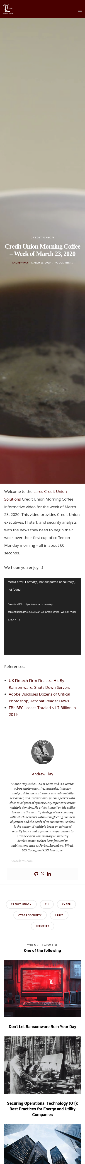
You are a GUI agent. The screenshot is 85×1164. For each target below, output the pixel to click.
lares (59, 915)
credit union (21, 904)
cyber (66, 904)
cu (47, 904)
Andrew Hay (20, 262)
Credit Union (42, 237)
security (42, 926)
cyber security (30, 915)
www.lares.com (22, 861)
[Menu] (78, 10)
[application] (42, 616)
